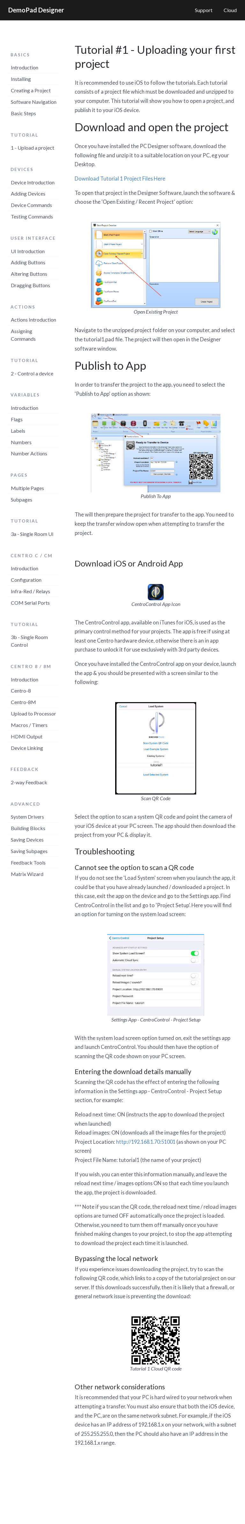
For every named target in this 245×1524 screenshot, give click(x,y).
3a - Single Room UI (32, 534)
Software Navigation (33, 102)
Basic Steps (23, 113)
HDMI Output (26, 736)
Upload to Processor (33, 713)
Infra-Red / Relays (30, 591)
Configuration (26, 580)
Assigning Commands (23, 335)
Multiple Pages (27, 488)
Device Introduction (33, 182)
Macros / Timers (29, 725)
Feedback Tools (28, 862)
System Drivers (27, 817)
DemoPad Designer (36, 10)
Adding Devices (28, 193)
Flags (17, 419)
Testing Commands (32, 216)
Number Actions (29, 453)
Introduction (24, 67)
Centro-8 (21, 690)
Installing (21, 79)
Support (203, 10)
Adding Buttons (28, 262)
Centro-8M (23, 702)
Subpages (21, 499)
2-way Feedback (29, 782)
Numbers (21, 442)
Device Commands (31, 205)
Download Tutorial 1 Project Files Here (120, 178)
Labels (18, 431)
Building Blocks (28, 828)
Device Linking (27, 748)
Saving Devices (27, 840)
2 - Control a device (32, 373)
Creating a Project (31, 90)
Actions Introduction (33, 320)
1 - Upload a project (32, 148)
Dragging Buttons (30, 285)
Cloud (230, 10)
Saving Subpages (29, 851)
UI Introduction (28, 251)
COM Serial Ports (30, 603)
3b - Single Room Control (29, 641)
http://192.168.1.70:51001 (145, 1142)
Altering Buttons (29, 274)
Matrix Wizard (27, 874)
